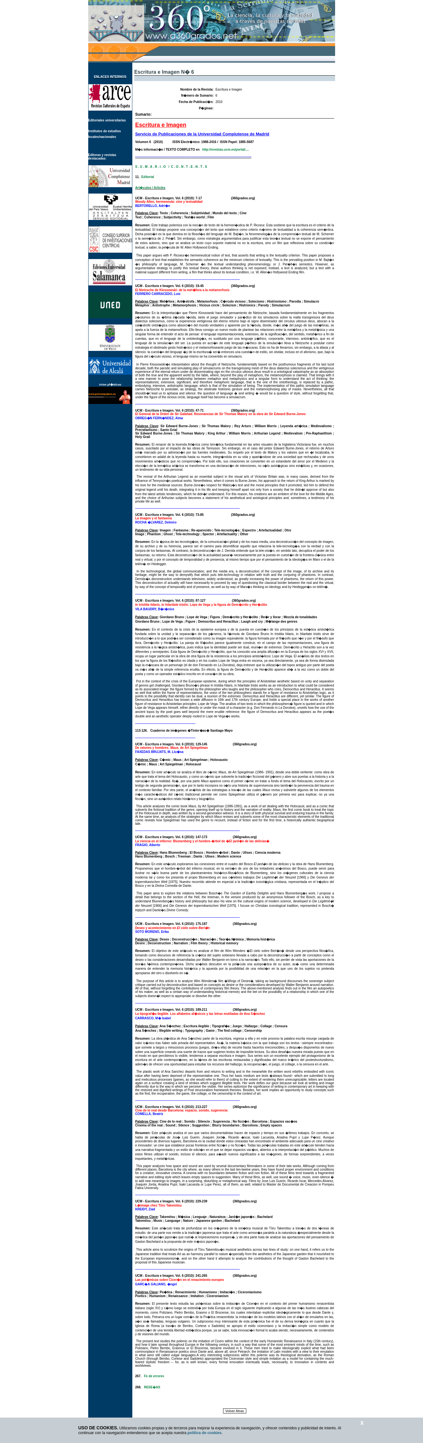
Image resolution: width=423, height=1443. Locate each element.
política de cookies (204, 1433)
